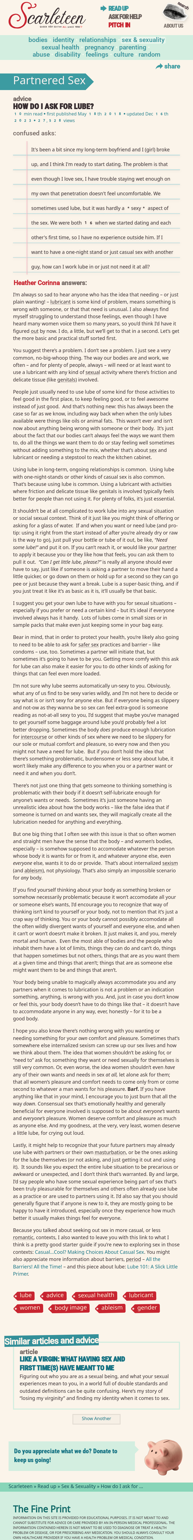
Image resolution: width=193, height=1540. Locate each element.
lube (26, 1296)
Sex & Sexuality (143, 39)
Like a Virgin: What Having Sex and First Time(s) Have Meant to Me (72, 1363)
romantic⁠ (23, 1237)
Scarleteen (21, 1487)
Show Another (96, 1419)
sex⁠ (153, 450)
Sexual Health (60, 47)
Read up (118, 8)
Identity (63, 39)
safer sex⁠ (89, 644)
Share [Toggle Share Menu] (167, 66)
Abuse (41, 54)
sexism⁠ (170, 863)
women (30, 1308)
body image (71, 1308)
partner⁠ (167, 547)
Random (149, 54)
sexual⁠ (92, 372)
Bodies (38, 39)
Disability (67, 54)
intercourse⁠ (34, 736)
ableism (112, 1308)
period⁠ (133, 1259)
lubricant (141, 1296)
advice (55, 1296)
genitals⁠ (66, 379)
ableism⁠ (33, 870)
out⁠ (34, 331)
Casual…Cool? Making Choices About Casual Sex (89, 1252)
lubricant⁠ (60, 301)
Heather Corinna (37, 282)
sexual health (96, 1296)
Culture (124, 54)
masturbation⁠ (110, 1152)
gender (147, 1308)
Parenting (132, 47)
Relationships (97, 39)
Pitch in (119, 25)
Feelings (97, 54)
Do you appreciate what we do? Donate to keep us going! (65, 1455)
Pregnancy (99, 47)
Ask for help (125, 17)
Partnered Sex (49, 81)
